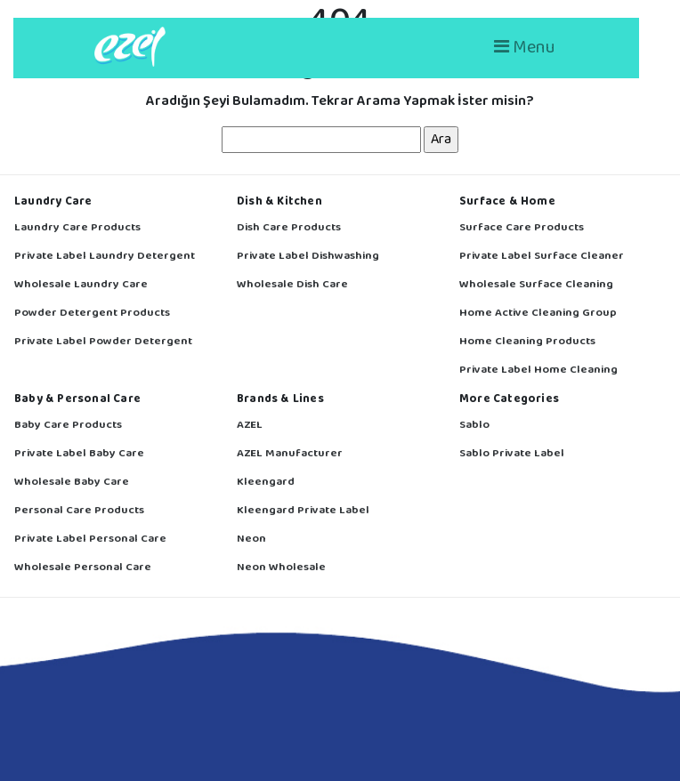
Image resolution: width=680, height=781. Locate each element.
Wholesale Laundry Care (81, 285)
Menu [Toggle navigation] (524, 47)
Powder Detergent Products (92, 313)
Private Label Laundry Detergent (104, 256)
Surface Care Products (521, 228)
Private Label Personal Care (90, 539)
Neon (251, 539)
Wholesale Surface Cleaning (536, 285)
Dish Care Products (289, 228)
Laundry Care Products (77, 228)
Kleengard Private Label (303, 511)
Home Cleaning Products (527, 342)
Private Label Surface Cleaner (541, 256)
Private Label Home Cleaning (538, 370)
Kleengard (266, 482)
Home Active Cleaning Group (538, 313)
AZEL (250, 425)
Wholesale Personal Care (82, 568)
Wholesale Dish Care (292, 285)
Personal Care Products (79, 511)
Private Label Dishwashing (308, 256)
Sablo (474, 425)
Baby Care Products (68, 425)
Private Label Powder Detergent (103, 342)
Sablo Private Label (511, 454)
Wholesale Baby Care (71, 482)
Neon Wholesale (281, 568)
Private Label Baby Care (79, 454)
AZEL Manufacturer (290, 454)
